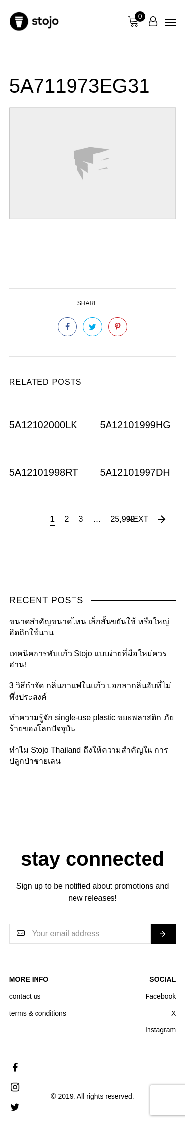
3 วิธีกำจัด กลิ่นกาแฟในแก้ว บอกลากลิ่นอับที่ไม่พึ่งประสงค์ (90, 691)
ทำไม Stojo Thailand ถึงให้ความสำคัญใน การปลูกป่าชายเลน (88, 755)
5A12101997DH (135, 472)
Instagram (160, 1030)
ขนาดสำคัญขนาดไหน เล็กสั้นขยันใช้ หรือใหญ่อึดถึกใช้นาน (89, 627)
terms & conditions (37, 1013)
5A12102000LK (43, 424)
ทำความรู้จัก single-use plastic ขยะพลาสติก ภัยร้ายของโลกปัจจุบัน (91, 723)
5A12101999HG (135, 424)
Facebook (161, 996)
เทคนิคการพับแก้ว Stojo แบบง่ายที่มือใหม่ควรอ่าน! (88, 658)
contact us (25, 996)
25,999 (123, 519)
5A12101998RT (43, 472)
